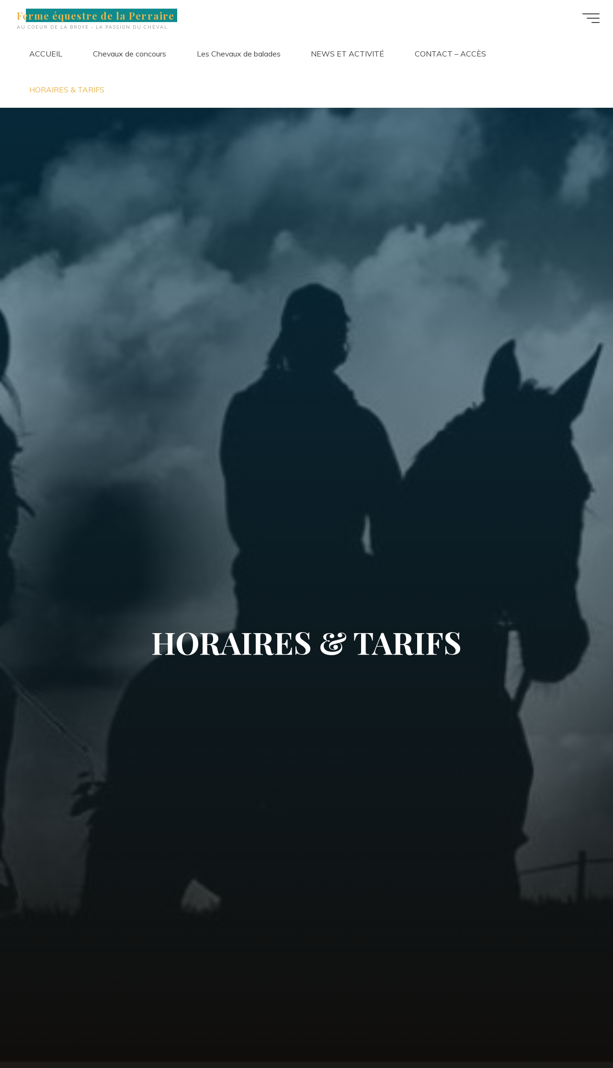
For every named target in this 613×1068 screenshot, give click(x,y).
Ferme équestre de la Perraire (101, 15)
